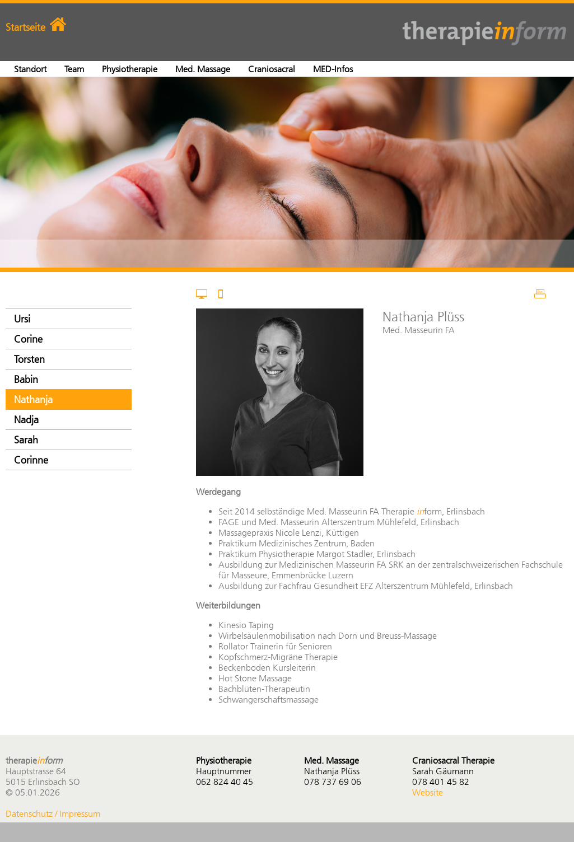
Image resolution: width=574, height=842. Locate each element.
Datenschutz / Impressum (53, 813)
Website (427, 792)
